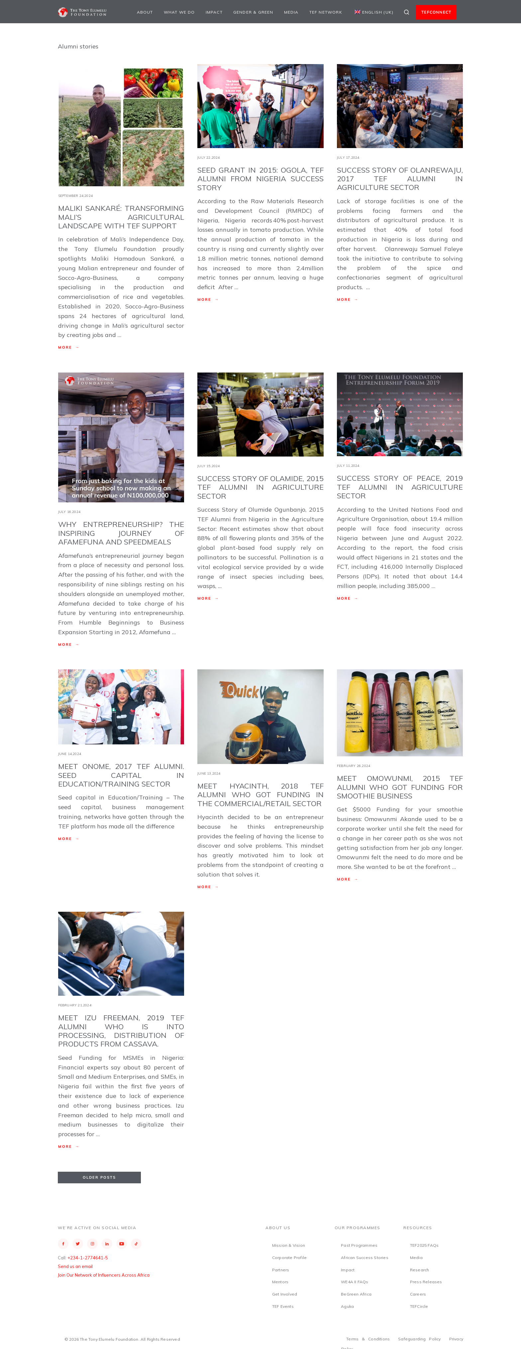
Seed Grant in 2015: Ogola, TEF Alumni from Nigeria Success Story (260, 178)
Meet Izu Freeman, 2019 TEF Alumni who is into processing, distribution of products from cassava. (121, 1031)
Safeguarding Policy (419, 1338)
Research (419, 1269)
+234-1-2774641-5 (87, 1257)
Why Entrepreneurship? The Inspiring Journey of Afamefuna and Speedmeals (121, 533)
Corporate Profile (289, 1257)
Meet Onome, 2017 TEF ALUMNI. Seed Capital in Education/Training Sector (121, 775)
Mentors (280, 1281)
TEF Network (325, 12)
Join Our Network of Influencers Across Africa (104, 1275)
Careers (418, 1294)
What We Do (179, 12)
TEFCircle (419, 1306)
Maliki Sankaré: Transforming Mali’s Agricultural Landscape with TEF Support (121, 217)
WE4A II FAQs (354, 1281)
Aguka (347, 1306)
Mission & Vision (288, 1245)
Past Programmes (359, 1245)
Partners (280, 1269)
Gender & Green (253, 12)
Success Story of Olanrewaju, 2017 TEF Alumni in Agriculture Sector (400, 178)
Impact (214, 12)
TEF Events (283, 1306)
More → (69, 347)
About (145, 12)
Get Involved (284, 1294)
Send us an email (75, 1266)
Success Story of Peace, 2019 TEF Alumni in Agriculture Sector (400, 486)
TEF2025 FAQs (424, 1245)
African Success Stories (364, 1257)
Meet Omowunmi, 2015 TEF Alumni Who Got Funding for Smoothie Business (400, 787)
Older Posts (99, 1177)
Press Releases (426, 1281)
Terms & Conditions (368, 1338)
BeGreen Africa (356, 1294)
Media (291, 12)
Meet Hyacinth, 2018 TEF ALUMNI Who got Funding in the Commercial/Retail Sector (260, 794)
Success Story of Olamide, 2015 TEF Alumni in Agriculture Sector (260, 487)
